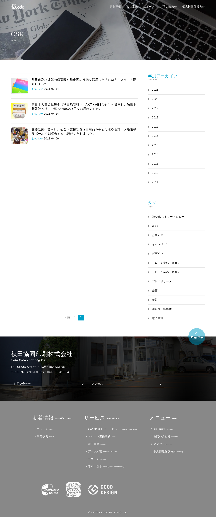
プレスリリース (162, 281)
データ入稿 (95, 451)
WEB (155, 225)
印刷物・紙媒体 (162, 309)
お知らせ (157, 235)
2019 (155, 108)
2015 (155, 145)
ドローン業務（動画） (166, 272)
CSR (17, 34)
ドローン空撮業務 (99, 436)
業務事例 (115, 6)
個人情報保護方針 (193, 6)
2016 (155, 135)
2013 (155, 163)
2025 (155, 89)
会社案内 (132, 6)
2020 (155, 99)
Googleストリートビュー (168, 216)
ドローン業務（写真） (166, 262)
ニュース (149, 6)
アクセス (97, 383)
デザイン (157, 253)
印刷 (155, 299)
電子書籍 (157, 318)
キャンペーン (160, 244)
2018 (155, 117)
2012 (155, 172)
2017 (155, 126)
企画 (155, 290)
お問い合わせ (168, 6)
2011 (155, 182)
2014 (155, 154)
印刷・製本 (95, 466)
